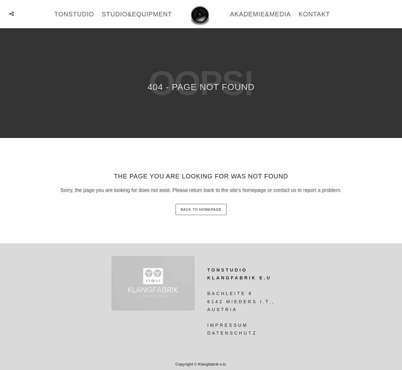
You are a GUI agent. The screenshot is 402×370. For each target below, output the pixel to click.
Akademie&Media (260, 14)
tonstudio (74, 14)
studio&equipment (137, 14)
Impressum (227, 325)
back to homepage (201, 209)
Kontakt (314, 14)
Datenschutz (232, 333)
